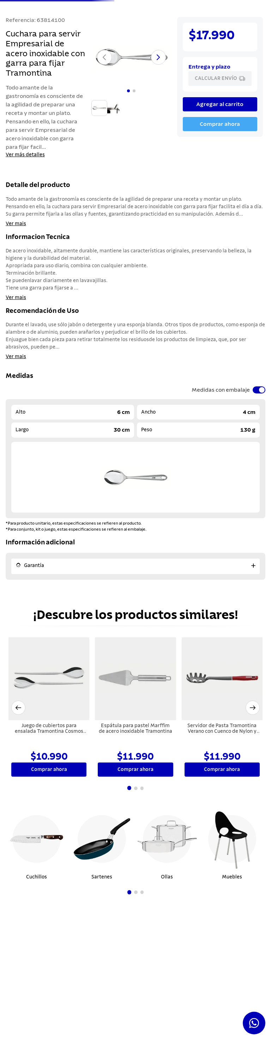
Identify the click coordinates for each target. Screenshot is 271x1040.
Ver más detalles (25, 154)
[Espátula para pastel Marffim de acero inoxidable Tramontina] (135, 670)
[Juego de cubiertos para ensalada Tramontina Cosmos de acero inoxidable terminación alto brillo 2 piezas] (48, 670)
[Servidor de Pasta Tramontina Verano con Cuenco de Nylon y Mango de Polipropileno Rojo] (222, 670)
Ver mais (16, 223)
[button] (18, 669)
